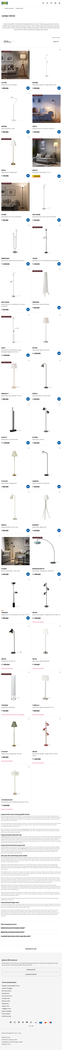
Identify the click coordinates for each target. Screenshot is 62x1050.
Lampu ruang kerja (9, 8)
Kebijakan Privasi (6, 1037)
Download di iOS (31, 969)
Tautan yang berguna (9, 982)
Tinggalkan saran (6, 1008)
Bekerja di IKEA (6, 1001)
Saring (55, 41)
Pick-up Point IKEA (7, 996)
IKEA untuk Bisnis (6, 991)
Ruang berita (5, 1003)
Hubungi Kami (5, 993)
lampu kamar (26, 829)
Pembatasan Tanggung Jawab (9, 1039)
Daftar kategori (6, 1013)
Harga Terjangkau (6, 1011)
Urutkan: (7, 41)
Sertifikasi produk (6, 1016)
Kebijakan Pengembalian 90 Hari (10, 986)
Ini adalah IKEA (6, 998)
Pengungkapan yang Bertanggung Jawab (12, 1042)
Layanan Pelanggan (7, 988)
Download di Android (31, 974)
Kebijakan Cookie (6, 1044)
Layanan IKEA (5, 1006)
